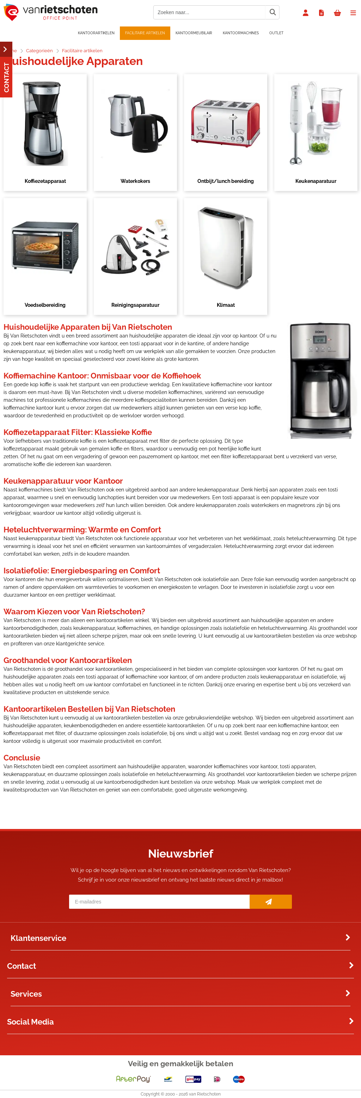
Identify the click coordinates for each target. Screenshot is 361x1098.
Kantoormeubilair (194, 33)
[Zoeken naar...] (272, 12)
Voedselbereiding (45, 305)
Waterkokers (135, 181)
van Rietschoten (205, 1094)
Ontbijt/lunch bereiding (225, 181)
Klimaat (226, 305)
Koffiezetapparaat (45, 181)
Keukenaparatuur (315, 181)
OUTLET (276, 33)
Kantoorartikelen (96, 33)
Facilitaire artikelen (145, 33)
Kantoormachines (241, 33)
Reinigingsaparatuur (135, 305)
